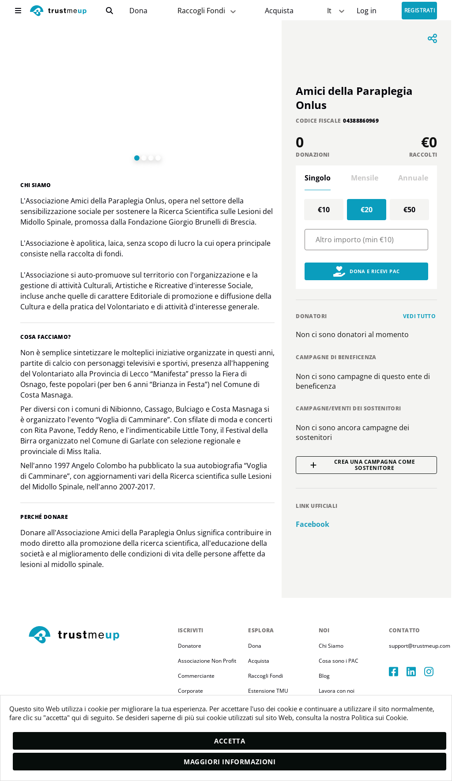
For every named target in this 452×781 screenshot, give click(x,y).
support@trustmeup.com (419, 673)
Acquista (279, 11)
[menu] (18, 10)
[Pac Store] (279, 11)
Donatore (189, 673)
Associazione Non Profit (207, 688)
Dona (138, 11)
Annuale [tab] (413, 178)
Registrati (419, 11)
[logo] (58, 11)
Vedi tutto (419, 316)
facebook (312, 524)
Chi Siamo (331, 673)
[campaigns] (138, 11)
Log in (367, 11)
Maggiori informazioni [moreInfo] (230, 761)
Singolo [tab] (318, 178)
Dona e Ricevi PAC (366, 271)
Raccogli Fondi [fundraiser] (207, 11)
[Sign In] (366, 11)
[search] (109, 10)
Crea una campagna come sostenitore (362, 465)
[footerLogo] (99, 663)
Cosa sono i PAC (338, 688)
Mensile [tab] (364, 178)
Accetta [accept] (229, 740)
